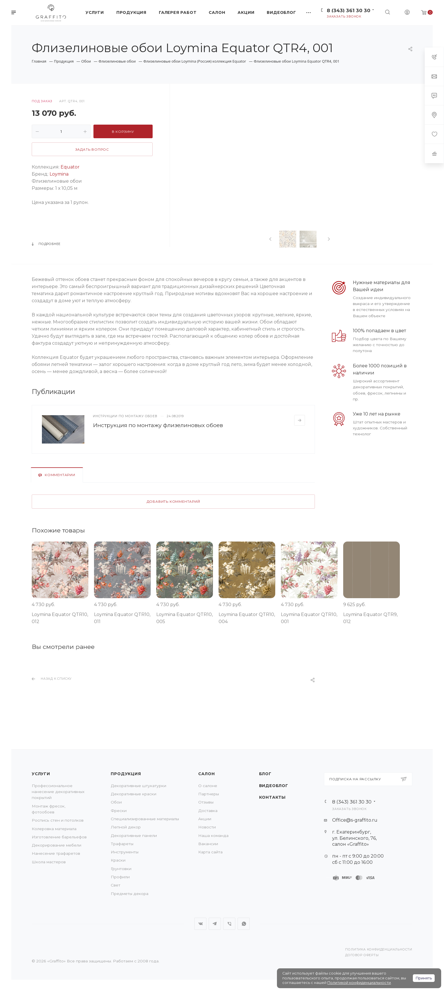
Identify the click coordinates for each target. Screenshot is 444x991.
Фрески (119, 810)
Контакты (272, 797)
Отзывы (206, 802)
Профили (120, 877)
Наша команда (213, 835)
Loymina (59, 174)
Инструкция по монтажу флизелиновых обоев (158, 425)
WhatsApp (244, 924)
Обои (116, 802)
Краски (118, 860)
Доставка (207, 810)
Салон (206, 774)
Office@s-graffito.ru (354, 820)
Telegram (215, 924)
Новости (207, 827)
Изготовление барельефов (59, 837)
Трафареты (122, 843)
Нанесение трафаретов (56, 853)
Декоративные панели (134, 835)
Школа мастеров (49, 862)
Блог (265, 774)
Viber (229, 924)
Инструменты (124, 852)
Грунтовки (121, 868)
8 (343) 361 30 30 (348, 10)
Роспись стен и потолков (58, 820)
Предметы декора (129, 893)
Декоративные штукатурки (138, 785)
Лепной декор (126, 827)
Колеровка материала (54, 828)
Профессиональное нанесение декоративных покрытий (58, 791)
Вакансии (208, 843)
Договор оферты (362, 955)
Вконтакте (200, 924)
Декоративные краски (133, 794)
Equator (70, 167)
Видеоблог (273, 785)
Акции (204, 819)
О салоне (207, 785)
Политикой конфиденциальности (359, 983)
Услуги (41, 774)
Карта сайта (210, 852)
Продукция (126, 774)
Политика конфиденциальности (378, 949)
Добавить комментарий (173, 502)
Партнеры (208, 794)
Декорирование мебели (56, 845)
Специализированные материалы (145, 819)
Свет (115, 885)
